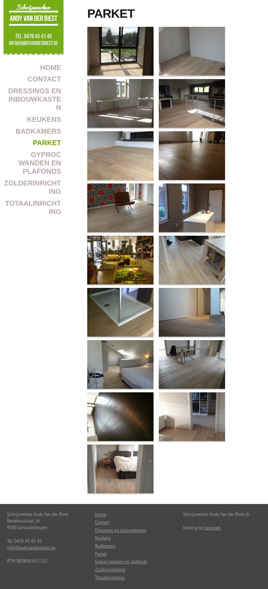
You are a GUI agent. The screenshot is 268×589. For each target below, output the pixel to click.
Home (50, 67)
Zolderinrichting (32, 187)
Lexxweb (212, 528)
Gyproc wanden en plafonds (39, 163)
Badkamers (38, 131)
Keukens (44, 119)
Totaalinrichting (33, 207)
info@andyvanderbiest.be (31, 547)
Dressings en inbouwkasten (34, 99)
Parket (47, 143)
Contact (44, 79)
